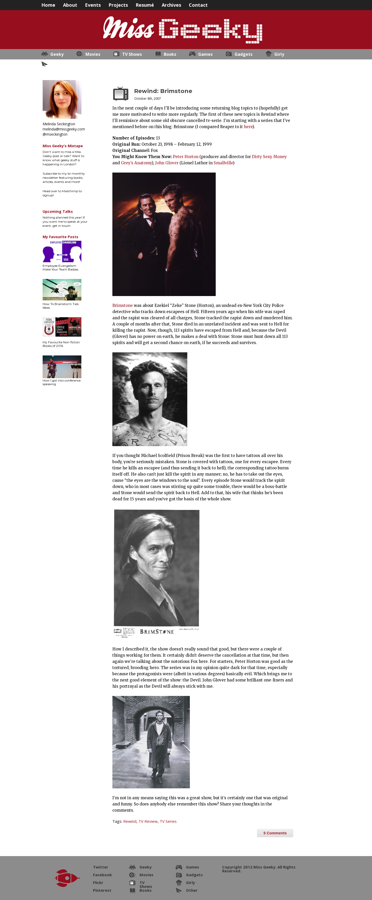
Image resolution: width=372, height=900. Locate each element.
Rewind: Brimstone (163, 91)
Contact (198, 4)
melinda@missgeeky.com (64, 129)
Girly (279, 54)
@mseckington (55, 134)
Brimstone (122, 305)
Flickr (98, 882)
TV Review (148, 821)
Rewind (129, 821)
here (248, 126)
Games (205, 54)
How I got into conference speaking (62, 382)
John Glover (167, 162)
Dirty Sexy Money (269, 156)
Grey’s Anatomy (136, 162)
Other (56, 64)
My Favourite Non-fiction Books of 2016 (61, 344)
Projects (118, 4)
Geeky (57, 54)
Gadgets (243, 54)
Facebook (102, 874)
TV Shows (132, 54)
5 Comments (275, 833)
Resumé (145, 4)
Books (170, 54)
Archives (171, 4)
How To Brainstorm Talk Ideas (61, 305)
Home (48, 4)
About (70, 4)
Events (93, 4)
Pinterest (102, 890)
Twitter (100, 867)
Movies (93, 54)
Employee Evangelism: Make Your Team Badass (60, 267)
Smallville (223, 162)
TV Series (168, 821)
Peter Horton (185, 156)
